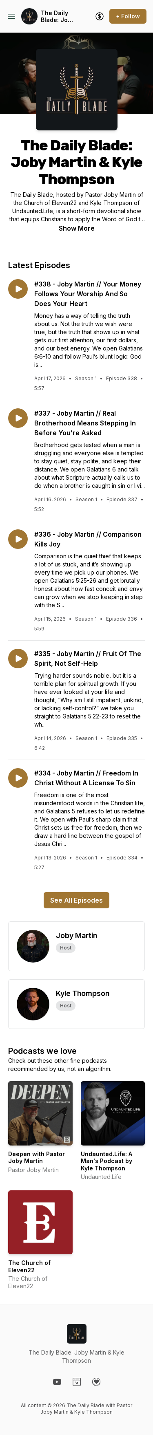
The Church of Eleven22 (29, 1266)
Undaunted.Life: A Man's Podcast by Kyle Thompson (106, 1161)
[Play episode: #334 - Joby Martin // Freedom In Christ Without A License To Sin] (18, 778)
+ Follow (128, 16)
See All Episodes (76, 900)
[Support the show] (99, 16)
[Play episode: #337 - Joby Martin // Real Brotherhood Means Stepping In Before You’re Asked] (18, 418)
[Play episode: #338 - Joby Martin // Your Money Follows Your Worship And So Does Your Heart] (18, 289)
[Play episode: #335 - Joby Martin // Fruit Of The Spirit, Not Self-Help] (18, 658)
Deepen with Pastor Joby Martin (36, 1157)
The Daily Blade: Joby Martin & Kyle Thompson (58, 16)
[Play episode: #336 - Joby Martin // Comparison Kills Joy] (18, 539)
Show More (77, 228)
